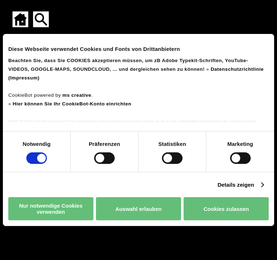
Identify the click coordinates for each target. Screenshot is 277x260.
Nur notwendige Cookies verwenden (51, 209)
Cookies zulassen (226, 209)
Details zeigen (235, 185)
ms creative (76, 95)
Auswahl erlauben (138, 209)
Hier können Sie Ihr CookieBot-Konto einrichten (72, 103)
